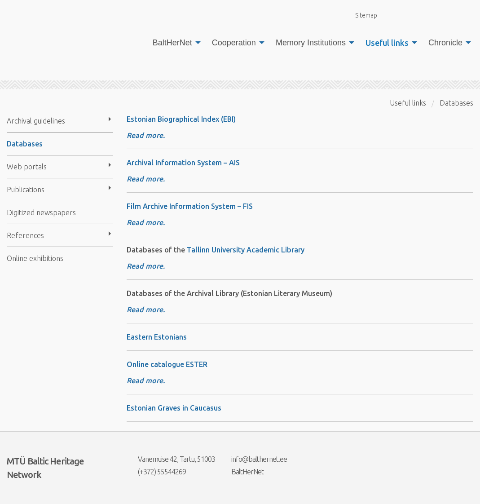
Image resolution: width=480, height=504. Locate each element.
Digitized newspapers (41, 212)
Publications (25, 190)
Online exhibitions (35, 258)
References (25, 235)
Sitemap (361, 15)
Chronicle (445, 42)
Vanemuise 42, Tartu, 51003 (171, 459)
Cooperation (234, 42)
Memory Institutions (311, 42)
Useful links (387, 42)
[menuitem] (174, 43)
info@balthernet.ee (253, 459)
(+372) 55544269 (156, 472)
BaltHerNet (172, 42)
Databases (25, 144)
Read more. (146, 135)
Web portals (27, 167)
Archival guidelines (36, 121)
